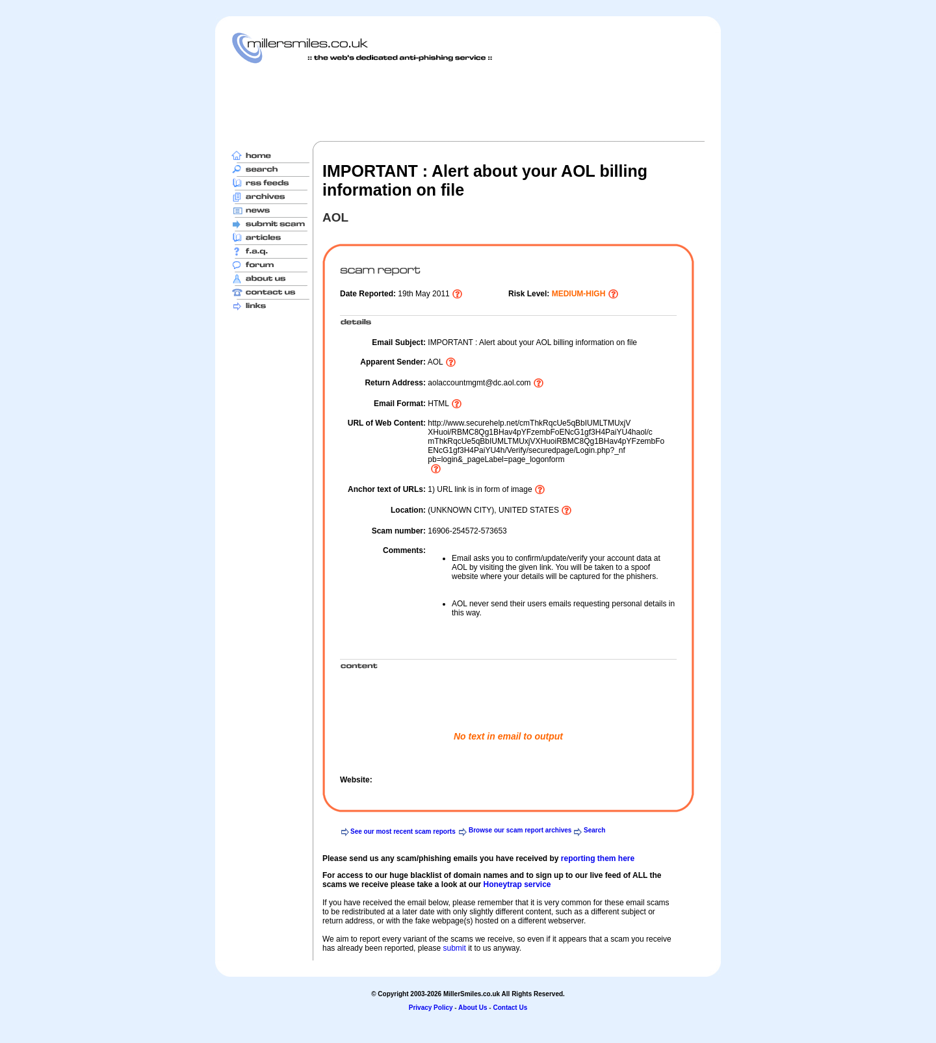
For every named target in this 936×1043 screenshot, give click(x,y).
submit (454, 948)
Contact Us (510, 1007)
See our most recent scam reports (403, 831)
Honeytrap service (517, 884)
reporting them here (597, 858)
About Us (472, 1007)
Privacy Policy (431, 1007)
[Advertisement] (468, 102)
